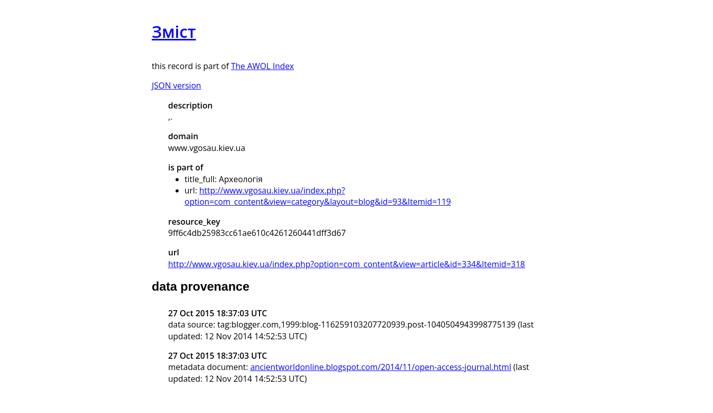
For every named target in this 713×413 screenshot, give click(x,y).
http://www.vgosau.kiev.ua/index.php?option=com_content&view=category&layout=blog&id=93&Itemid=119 (318, 196)
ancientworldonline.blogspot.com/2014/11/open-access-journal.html (380, 367)
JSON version (176, 85)
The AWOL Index (262, 66)
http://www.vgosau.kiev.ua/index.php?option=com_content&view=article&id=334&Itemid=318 (346, 264)
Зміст (174, 31)
